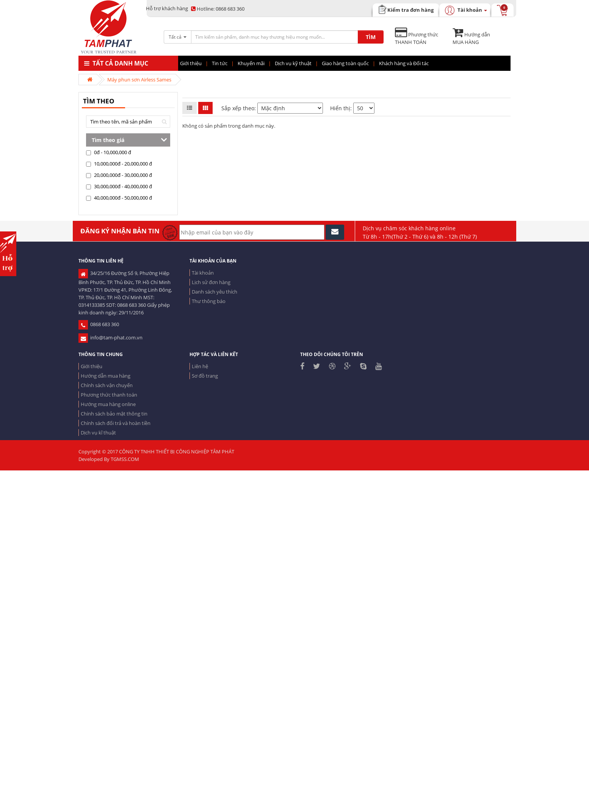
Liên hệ (200, 366)
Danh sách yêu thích (214, 291)
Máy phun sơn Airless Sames (139, 79)
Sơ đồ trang (205, 375)
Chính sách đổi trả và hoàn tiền (115, 423)
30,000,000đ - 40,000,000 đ (119, 186)
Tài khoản (203, 272)
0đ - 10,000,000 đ (108, 152)
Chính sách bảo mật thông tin (114, 413)
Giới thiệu (91, 366)
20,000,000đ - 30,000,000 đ (119, 175)
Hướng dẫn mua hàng (105, 375)
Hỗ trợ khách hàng (167, 8)
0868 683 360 (217, 8)
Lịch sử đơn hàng (211, 282)
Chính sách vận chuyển (107, 385)
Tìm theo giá (108, 140)
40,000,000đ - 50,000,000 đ (119, 197)
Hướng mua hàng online (108, 404)
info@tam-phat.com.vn (110, 337)
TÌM (371, 37)
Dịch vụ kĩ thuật (98, 432)
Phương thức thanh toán (109, 394)
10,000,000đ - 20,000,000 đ (119, 163)
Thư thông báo (209, 301)
